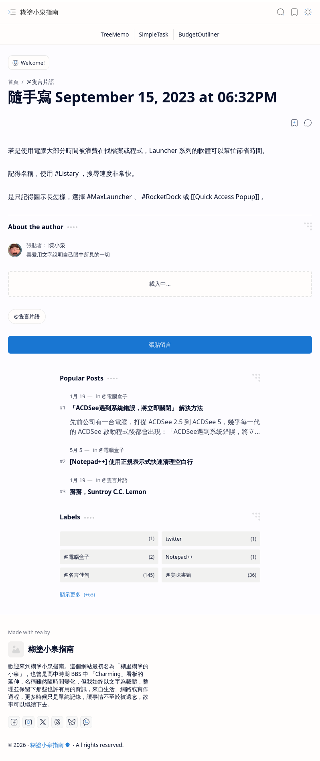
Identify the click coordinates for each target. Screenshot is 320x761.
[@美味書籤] (211, 575)
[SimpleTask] (154, 34)
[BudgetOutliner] (199, 34)
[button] (12, 12)
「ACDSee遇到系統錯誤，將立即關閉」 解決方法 (136, 408)
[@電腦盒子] (115, 396)
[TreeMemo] (115, 34)
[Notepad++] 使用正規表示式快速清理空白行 (131, 462)
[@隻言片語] (27, 316)
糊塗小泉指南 (39, 12)
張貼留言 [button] (160, 344)
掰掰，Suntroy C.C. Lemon (108, 492)
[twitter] (211, 538)
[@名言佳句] (109, 575)
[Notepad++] (211, 556)
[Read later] (294, 123)
